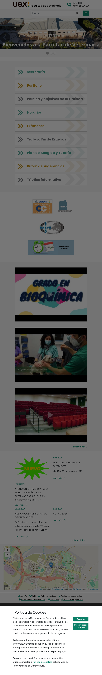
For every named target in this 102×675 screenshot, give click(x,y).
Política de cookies (42, 662)
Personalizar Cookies (80, 626)
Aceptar (81, 619)
